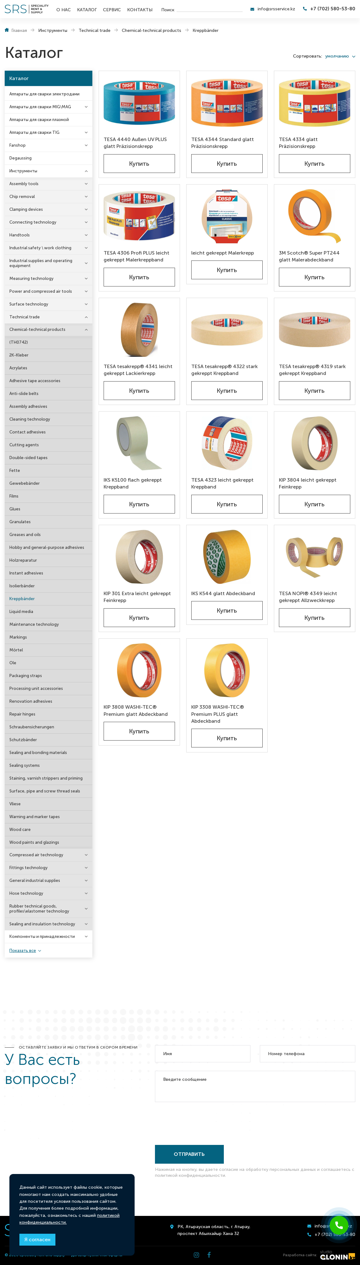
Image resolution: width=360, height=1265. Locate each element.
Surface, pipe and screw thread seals (44, 791)
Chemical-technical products (37, 329)
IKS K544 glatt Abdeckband (223, 593)
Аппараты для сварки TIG (34, 132)
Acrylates (18, 368)
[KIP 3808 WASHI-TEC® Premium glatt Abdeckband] (139, 670)
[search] (210, 9)
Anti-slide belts (24, 393)
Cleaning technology (29, 419)
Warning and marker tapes (34, 816)
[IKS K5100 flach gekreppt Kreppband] (139, 443)
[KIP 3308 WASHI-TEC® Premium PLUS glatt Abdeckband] (227, 670)
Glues (14, 509)
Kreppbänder (22, 598)
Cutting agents (24, 445)
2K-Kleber (18, 355)
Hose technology (26, 893)
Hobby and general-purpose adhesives (46, 547)
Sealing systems (24, 765)
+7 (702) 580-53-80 (332, 9)
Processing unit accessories (36, 688)
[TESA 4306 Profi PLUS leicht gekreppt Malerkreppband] (139, 216)
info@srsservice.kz (276, 9)
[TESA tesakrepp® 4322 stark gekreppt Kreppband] (227, 330)
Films (13, 496)
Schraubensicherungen (31, 727)
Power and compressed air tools (40, 291)
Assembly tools (24, 183)
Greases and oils (25, 534)
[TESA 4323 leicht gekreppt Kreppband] (227, 443)
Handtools (19, 235)
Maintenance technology (34, 624)
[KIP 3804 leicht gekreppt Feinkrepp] (314, 443)
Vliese (15, 804)
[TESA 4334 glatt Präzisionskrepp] (314, 103)
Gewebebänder (24, 483)
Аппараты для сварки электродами (44, 94)
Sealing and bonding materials (38, 752)
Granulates (20, 521)
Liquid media (21, 611)
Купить (139, 163)
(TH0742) (18, 342)
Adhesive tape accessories (34, 380)
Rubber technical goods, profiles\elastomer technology (39, 908)
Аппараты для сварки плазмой (39, 119)
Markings (18, 637)
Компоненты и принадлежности (42, 936)
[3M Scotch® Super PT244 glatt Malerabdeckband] (314, 216)
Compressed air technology (36, 855)
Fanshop (17, 145)
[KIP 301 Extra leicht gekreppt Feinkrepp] (139, 557)
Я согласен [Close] (37, 1239)
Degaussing (20, 158)
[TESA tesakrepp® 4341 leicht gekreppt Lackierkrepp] (139, 330)
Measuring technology (31, 278)
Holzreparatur (23, 560)
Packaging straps (25, 675)
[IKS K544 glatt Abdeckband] (227, 557)
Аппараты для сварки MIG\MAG (40, 106)
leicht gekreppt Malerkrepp (222, 253)
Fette (14, 470)
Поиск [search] (167, 9)
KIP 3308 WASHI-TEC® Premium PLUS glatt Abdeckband (217, 714)
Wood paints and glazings (34, 842)
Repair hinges (22, 714)
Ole (12, 662)
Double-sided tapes (28, 457)
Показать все (22, 950)
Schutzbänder (23, 739)
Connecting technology (32, 222)
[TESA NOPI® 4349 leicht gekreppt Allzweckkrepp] (314, 557)
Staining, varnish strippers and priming (46, 778)
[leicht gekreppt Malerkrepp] (227, 216)
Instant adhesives (26, 573)
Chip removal (22, 196)
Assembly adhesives (28, 406)
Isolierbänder (22, 586)
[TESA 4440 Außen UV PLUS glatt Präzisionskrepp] (139, 103)
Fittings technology (28, 867)
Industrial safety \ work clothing (40, 247)
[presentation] (202, 1122)
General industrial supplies (34, 880)
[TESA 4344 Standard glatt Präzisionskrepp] (227, 103)
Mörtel (16, 650)
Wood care (20, 829)
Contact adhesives (27, 432)
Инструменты (23, 171)
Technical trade (24, 317)
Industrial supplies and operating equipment (40, 263)
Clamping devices (26, 209)
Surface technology (28, 304)
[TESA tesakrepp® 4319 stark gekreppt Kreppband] (314, 330)
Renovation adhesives (30, 701)
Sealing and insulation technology (42, 924)
